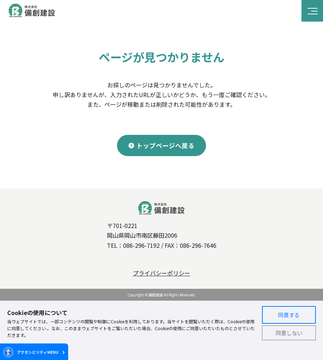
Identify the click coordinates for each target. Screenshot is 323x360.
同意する (289, 315)
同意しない (289, 333)
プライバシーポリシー (161, 273)
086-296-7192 (141, 245)
